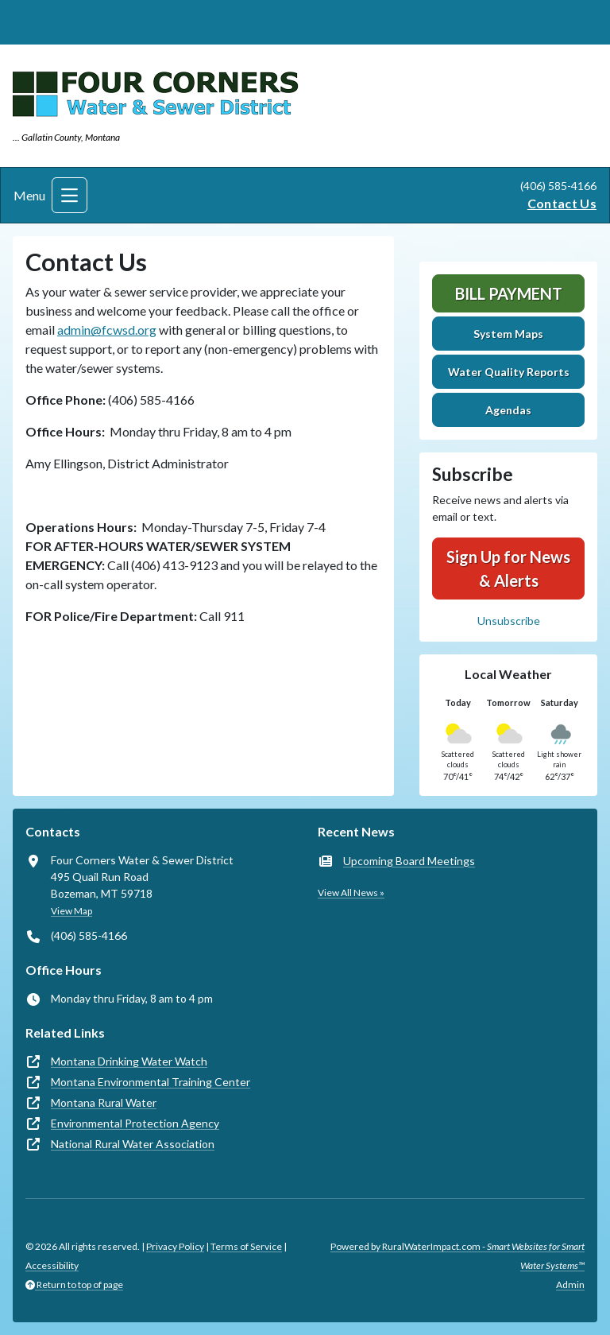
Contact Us (561, 203)
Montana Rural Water (103, 1102)
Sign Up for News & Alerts (508, 568)
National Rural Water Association (132, 1144)
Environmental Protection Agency (135, 1123)
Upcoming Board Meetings (409, 860)
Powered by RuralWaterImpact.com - (457, 1255)
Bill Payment (508, 293)
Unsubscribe (508, 620)
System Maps (508, 333)
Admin (570, 1284)
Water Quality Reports (508, 371)
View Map (71, 911)
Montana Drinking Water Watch (129, 1061)
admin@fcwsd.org (106, 329)
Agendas (508, 410)
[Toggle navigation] (69, 195)
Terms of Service (246, 1246)
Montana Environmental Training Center (150, 1082)
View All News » (351, 892)
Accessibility (52, 1265)
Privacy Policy (175, 1246)
